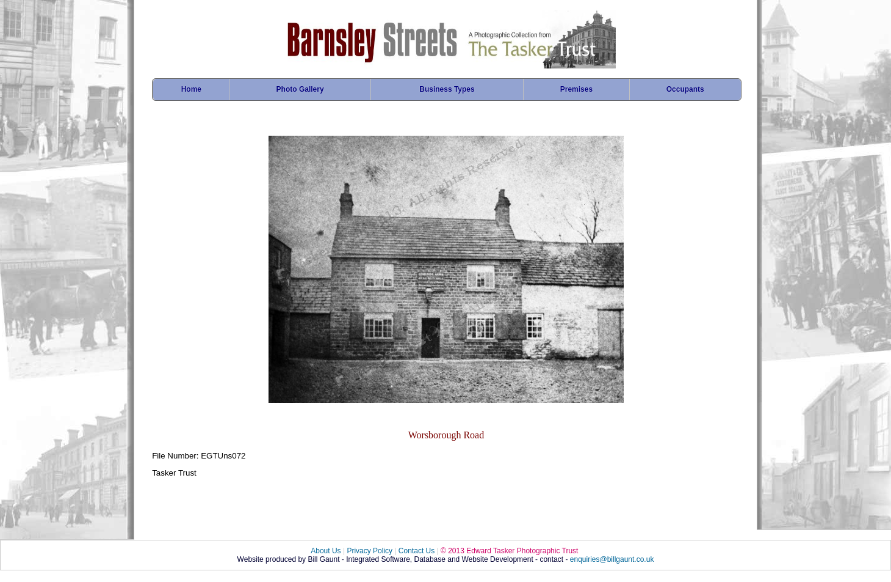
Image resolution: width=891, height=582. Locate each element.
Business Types (446, 89)
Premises (576, 89)
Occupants (685, 89)
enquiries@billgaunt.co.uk (612, 559)
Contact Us (417, 551)
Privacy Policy (369, 551)
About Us (326, 551)
